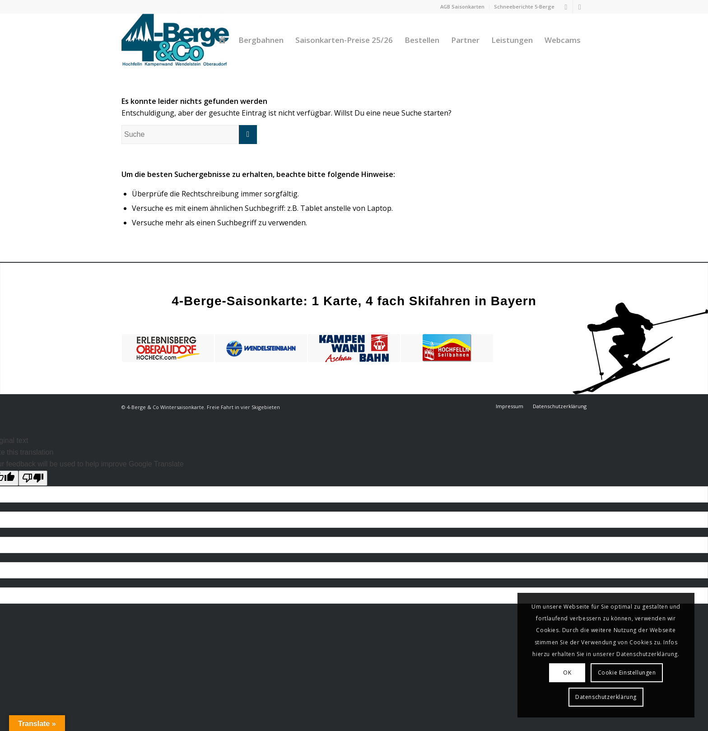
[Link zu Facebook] (566, 7)
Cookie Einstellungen (627, 672)
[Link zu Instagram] (580, 7)
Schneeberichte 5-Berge (524, 6)
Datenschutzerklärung (606, 697)
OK (567, 672)
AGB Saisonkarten (462, 6)
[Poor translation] (33, 478)
